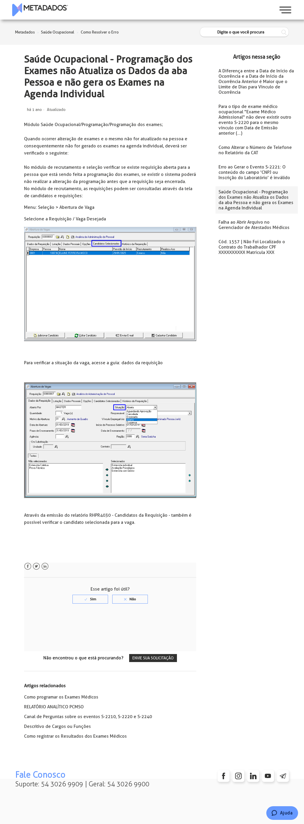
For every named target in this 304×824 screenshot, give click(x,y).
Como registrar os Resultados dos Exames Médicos (75, 736)
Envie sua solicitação (153, 658)
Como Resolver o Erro (100, 32)
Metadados (25, 32)
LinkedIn (45, 566)
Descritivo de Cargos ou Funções (57, 726)
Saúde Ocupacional (57, 32)
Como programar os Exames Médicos (61, 697)
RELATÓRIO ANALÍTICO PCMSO (54, 707)
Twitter (36, 566)
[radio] (90, 599)
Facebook (27, 566)
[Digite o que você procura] (244, 32)
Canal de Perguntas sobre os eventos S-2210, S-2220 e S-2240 (88, 716)
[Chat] (282, 813)
